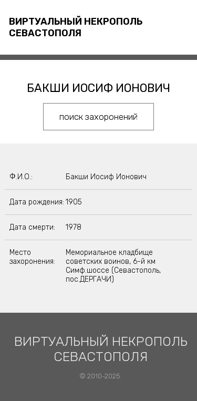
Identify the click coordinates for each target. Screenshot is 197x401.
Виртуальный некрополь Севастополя (75, 27)
